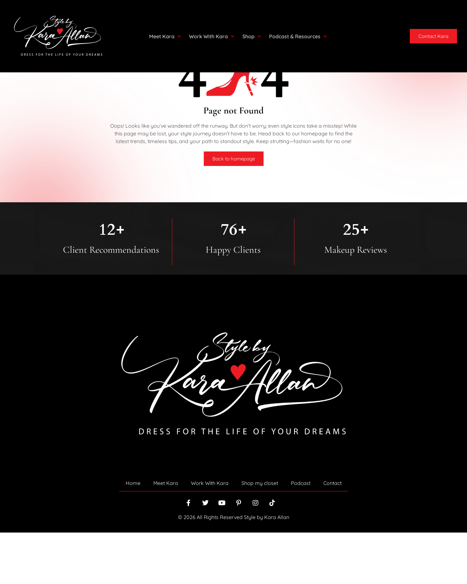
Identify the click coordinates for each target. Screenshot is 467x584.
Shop (251, 36)
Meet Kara (165, 36)
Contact (332, 534)
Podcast (300, 534)
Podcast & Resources (298, 36)
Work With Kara (211, 36)
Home (133, 534)
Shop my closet (259, 534)
